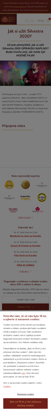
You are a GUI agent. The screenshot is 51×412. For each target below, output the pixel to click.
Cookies (7, 386)
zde (23, 373)
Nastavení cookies (25, 394)
